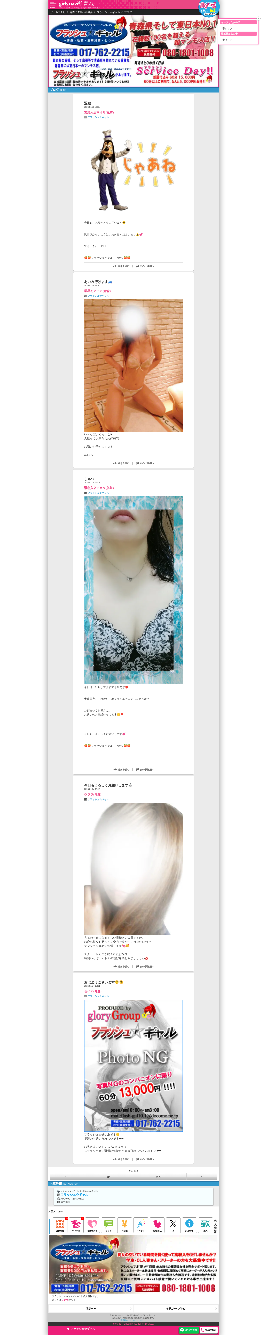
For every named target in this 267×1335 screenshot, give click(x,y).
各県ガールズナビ (175, 1308)
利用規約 (124, 1320)
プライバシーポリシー (137, 1320)
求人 (205, 1225)
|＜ (65, 1176)
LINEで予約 (191, 1330)
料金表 (124, 1225)
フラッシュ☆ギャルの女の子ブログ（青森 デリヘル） (79, 8)
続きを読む (124, 266)
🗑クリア (227, 28)
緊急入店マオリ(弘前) (99, 112)
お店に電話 (210, 1330)
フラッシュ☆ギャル (98, 117)
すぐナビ (76, 1225)
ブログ (108, 1225)
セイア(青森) (92, 991)
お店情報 (189, 1225)
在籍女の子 (92, 1225)
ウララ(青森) (92, 794)
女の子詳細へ (147, 266)
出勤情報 (60, 1225)
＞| (201, 1176)
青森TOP (91, 1308)
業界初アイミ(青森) (97, 291)
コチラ (64, 1299)
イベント (141, 1225)
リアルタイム (157, 1225)
